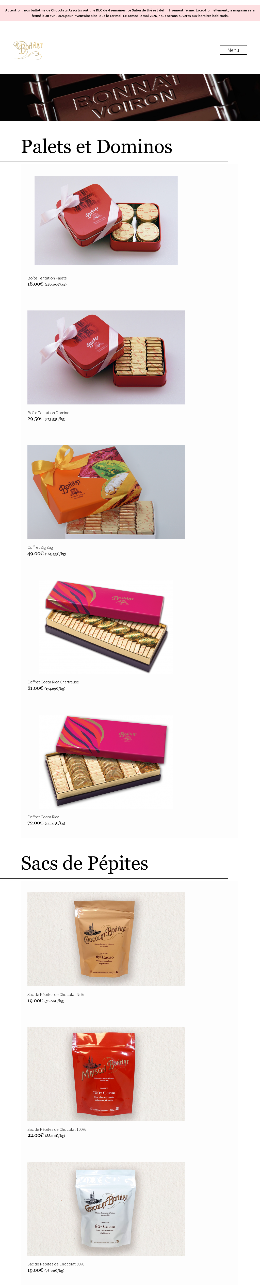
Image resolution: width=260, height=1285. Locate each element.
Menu (233, 50)
